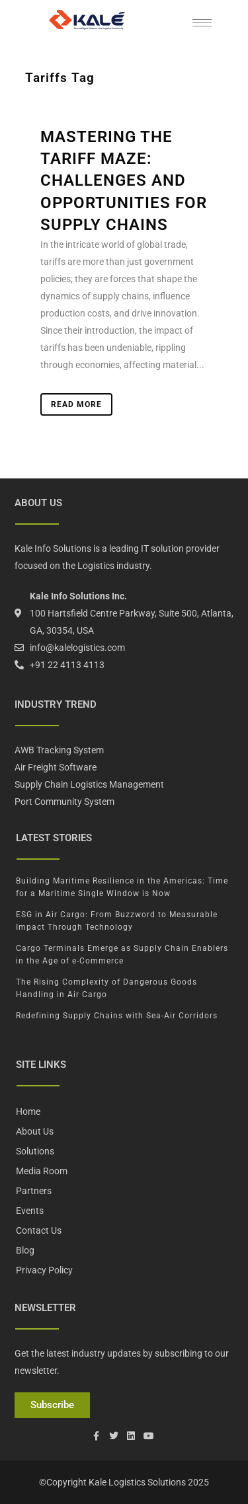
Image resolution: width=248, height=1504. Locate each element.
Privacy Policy (44, 1270)
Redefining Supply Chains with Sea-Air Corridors (117, 1015)
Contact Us (39, 1230)
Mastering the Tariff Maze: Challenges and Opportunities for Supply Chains (123, 181)
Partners (34, 1190)
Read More (76, 404)
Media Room (41, 1171)
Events (30, 1210)
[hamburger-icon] (202, 23)
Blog (25, 1250)
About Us (35, 1131)
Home (28, 1111)
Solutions (35, 1151)
